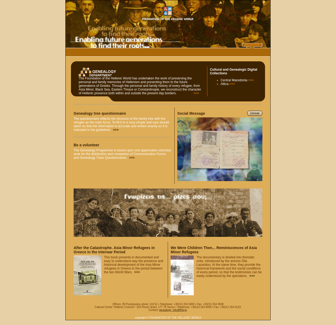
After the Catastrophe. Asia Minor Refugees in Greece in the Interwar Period (114, 250)
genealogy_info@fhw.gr (173, 310)
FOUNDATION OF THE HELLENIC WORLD (175, 317)
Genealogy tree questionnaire (100, 113)
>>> (196, 93)
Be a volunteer (86, 145)
